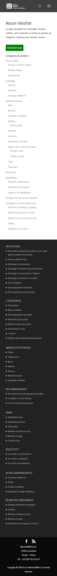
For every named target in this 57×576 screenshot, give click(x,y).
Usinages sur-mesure (18, 228)
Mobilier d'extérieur (14, 101)
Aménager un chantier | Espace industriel (25, 268)
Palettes (12, 90)
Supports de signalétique (19, 192)
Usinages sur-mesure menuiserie (21, 203)
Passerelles (13, 426)
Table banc (13, 167)
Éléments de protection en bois (22, 218)
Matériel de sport (15, 375)
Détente (11, 121)
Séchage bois (14, 75)
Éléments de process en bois (21, 212)
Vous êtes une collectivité (18, 463)
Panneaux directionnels (18, 187)
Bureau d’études (15, 310)
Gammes (12, 130)
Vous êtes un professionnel (19, 454)
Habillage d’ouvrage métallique (21, 491)
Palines (11, 223)
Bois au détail (12, 60)
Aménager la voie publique (19, 264)
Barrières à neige (15, 436)
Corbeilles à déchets (17, 116)
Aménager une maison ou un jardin (22, 278)
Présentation (13, 305)
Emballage (10, 81)
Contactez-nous (14, 47)
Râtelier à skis (17, 150)
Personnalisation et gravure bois (21, 292)
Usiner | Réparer (14, 282)
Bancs (10, 361)
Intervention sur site (16, 328)
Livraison (12, 333)
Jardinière (12, 136)
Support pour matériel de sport (22, 146)
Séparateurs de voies (17, 141)
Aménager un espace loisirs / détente (24, 273)
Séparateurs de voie (16, 421)
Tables (11, 352)
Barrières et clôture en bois (19, 431)
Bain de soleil (16, 125)
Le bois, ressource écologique (20, 403)
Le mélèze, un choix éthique (19, 398)
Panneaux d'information (18, 181)
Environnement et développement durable (25, 393)
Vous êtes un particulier (18, 458)
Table (10, 161)
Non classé (11, 172)
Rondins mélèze (15, 70)
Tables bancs (13, 357)
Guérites (11, 509)
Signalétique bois (15, 417)
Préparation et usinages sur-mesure (23, 523)
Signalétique (11, 177)
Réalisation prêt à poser (18, 319)
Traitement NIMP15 (17, 95)
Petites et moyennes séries (19, 324)
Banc (10, 105)
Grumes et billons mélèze (19, 64)
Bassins (12, 110)
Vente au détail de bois (17, 259)
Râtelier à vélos (17, 156)
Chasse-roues (14, 440)
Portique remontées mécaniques (22, 504)
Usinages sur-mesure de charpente (22, 197)
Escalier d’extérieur (16, 486)
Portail (10, 482)
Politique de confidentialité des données (25, 338)
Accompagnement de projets (20, 287)
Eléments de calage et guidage (22, 207)
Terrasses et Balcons (17, 477)
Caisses (12, 85)
